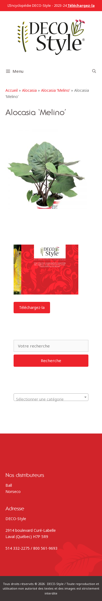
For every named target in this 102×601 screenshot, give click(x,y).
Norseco (13, 491)
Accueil (11, 90)
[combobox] (51, 397)
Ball (8, 485)
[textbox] (51, 399)
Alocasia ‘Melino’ (55, 90)
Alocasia (29, 90)
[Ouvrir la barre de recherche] (94, 71)
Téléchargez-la (32, 307)
